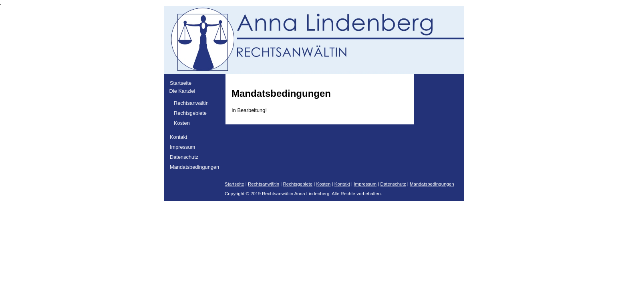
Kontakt (178, 137)
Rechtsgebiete (190, 113)
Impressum (182, 147)
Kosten (182, 123)
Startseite (180, 83)
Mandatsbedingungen (194, 167)
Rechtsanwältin (191, 103)
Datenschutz (184, 157)
